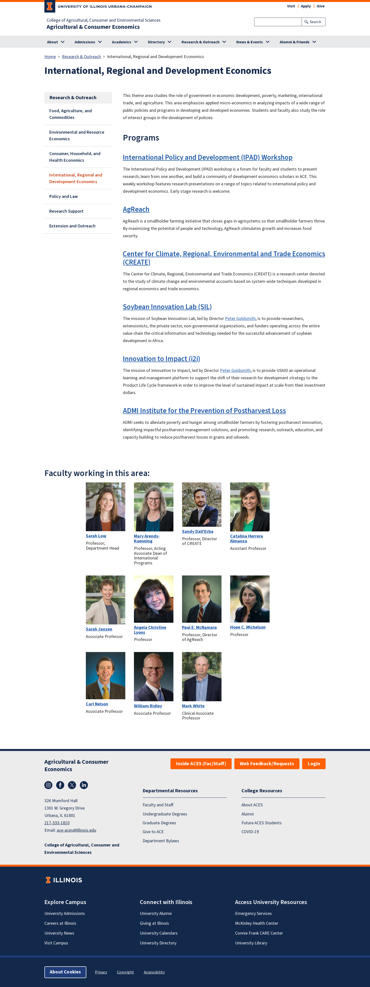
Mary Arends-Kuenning (147, 538)
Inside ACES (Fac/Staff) (201, 763)
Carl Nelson (97, 704)
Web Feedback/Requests (267, 763)
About (52, 42)
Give (321, 6)
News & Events (249, 42)
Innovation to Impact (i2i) (161, 359)
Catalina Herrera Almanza (246, 538)
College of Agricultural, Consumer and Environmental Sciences (104, 20)
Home (50, 57)
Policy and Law (63, 196)
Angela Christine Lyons (150, 630)
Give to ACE (153, 832)
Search (315, 22)
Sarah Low (96, 536)
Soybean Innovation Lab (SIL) (167, 307)
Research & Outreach (201, 42)
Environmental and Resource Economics (76, 135)
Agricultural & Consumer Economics (93, 27)
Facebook (60, 785)
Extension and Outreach (72, 226)
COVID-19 (250, 832)
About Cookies (65, 972)
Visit (291, 6)
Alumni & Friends (295, 42)
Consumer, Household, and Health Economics (74, 157)
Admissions (85, 42)
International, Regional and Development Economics (75, 178)
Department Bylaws (161, 841)
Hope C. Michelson (248, 627)
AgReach (136, 209)
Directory (156, 42)
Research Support (66, 211)
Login (314, 763)
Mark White (193, 706)
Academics (121, 42)
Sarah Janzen (99, 629)
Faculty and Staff (158, 805)
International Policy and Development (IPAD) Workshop (208, 157)
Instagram (48, 785)
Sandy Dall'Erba (197, 531)
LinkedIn (83, 785)
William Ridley (148, 706)
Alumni (247, 814)
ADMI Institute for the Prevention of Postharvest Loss (204, 411)
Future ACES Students (261, 823)
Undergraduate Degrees (165, 814)
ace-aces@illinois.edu (76, 830)
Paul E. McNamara (199, 627)
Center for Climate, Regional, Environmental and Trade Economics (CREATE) (224, 258)
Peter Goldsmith (240, 319)
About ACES (252, 805)
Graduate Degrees (159, 823)
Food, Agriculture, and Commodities (70, 114)
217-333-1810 (57, 823)
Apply (306, 6)
